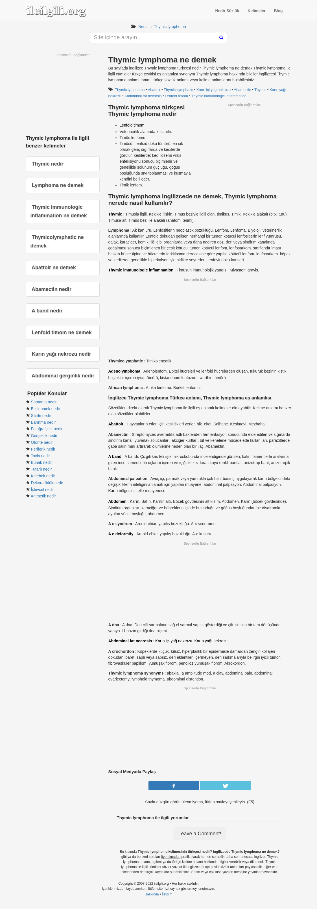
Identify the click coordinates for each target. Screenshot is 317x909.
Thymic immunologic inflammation (218, 96)
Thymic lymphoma (170, 26)
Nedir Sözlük (227, 10)
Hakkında (152, 894)
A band (115, 456)
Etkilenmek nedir (45, 408)
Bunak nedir (41, 462)
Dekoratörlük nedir (47, 482)
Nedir (143, 26)
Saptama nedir (43, 402)
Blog (278, 10)
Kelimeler (256, 10)
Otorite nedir (42, 442)
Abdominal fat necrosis (143, 96)
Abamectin (242, 90)
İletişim (167, 894)
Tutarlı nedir (41, 469)
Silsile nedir (41, 415)
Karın (113, 490)
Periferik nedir (43, 449)
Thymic (260, 90)
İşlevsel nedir (42, 489)
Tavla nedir (40, 456)
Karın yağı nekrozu (211, 641)
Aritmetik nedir (43, 496)
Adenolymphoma (124, 371)
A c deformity (121, 534)
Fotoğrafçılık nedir (46, 429)
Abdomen (117, 501)
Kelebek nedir (43, 476)
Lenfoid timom (176, 96)
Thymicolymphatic (178, 90)
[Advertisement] (243, 146)
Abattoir (154, 90)
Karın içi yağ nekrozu (213, 90)
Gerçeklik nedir (44, 435)
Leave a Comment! (199, 833)
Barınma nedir (43, 422)
